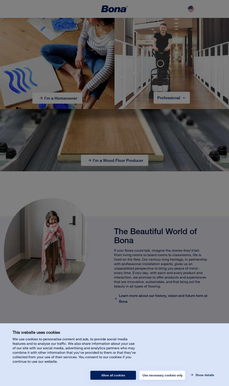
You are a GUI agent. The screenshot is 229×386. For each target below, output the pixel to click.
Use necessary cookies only (162, 375)
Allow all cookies (113, 375)
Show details (204, 375)
